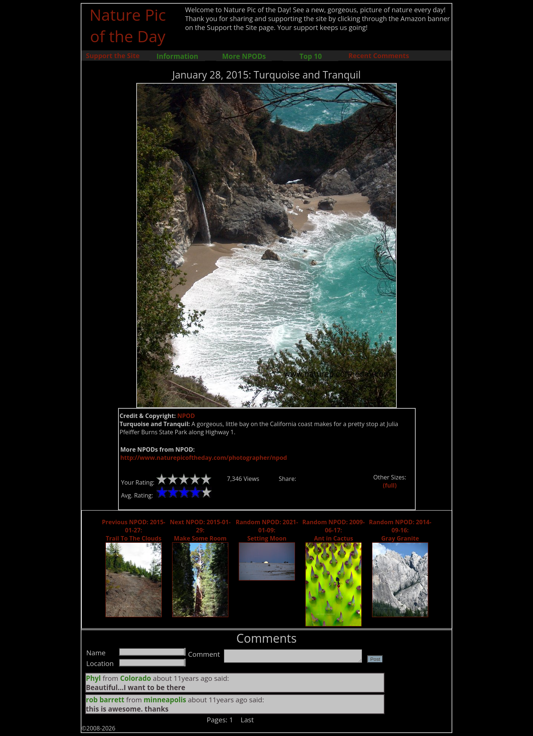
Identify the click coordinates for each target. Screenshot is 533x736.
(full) (389, 485)
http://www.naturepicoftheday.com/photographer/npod (203, 458)
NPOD (186, 416)
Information (177, 56)
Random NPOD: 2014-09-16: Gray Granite (400, 530)
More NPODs (244, 56)
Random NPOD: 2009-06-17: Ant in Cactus (333, 530)
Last (247, 719)
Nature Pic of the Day (128, 25)
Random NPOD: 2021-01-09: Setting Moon (267, 530)
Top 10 (310, 56)
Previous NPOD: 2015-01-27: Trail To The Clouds (133, 530)
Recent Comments (378, 55)
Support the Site (113, 55)
